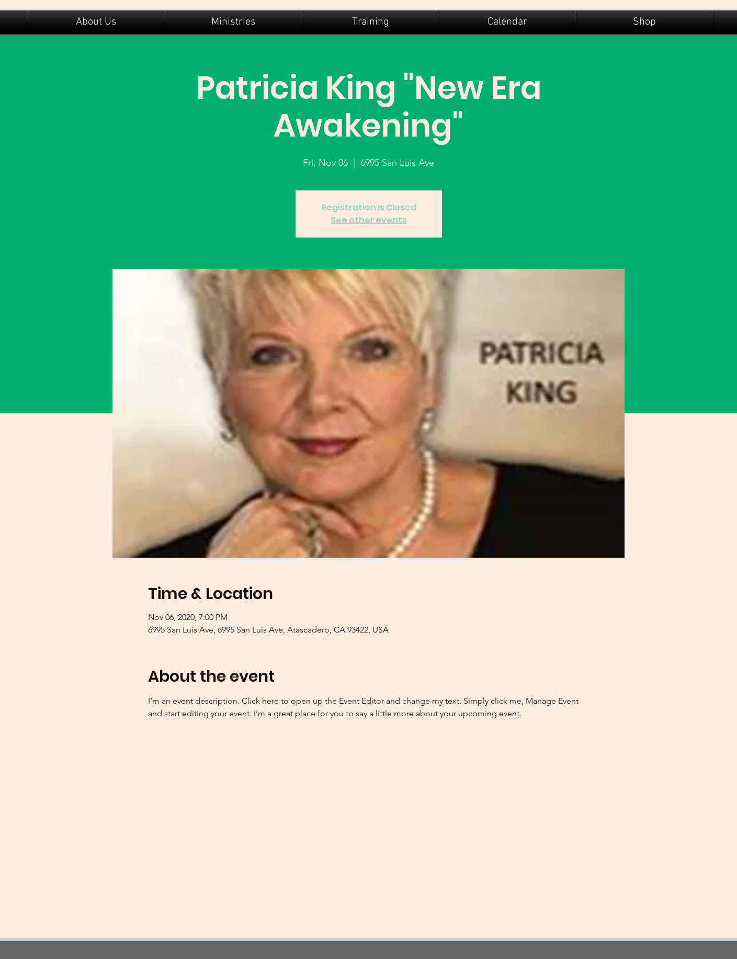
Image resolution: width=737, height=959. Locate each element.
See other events (369, 220)
